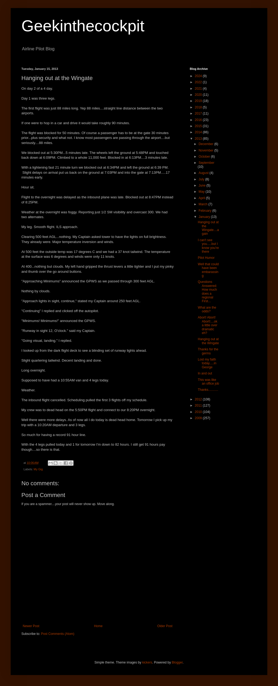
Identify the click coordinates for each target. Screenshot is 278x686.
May (202, 192)
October (205, 156)
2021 (199, 88)
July (202, 179)
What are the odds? (207, 309)
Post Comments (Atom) (57, 634)
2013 (199, 139)
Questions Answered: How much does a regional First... (207, 291)
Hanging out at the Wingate (208, 341)
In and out (205, 373)
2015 (199, 126)
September (206, 163)
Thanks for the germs (208, 351)
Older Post (164, 626)
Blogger (177, 662)
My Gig (38, 469)
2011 (199, 405)
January (205, 217)
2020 (199, 95)
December (206, 144)
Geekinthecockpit (82, 26)
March (203, 204)
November (206, 150)
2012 (199, 399)
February (205, 211)
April (202, 198)
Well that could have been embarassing (208, 270)
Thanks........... (208, 390)
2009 (199, 418)
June (202, 185)
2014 (199, 132)
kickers (147, 662)
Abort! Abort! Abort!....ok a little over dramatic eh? (207, 325)
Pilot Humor (206, 258)
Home (98, 626)
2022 (199, 82)
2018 (199, 107)
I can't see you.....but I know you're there (208, 245)
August (204, 173)
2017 (199, 113)
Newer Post (31, 626)
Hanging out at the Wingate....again (208, 228)
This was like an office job (208, 381)
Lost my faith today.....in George (207, 363)
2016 (199, 120)
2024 (199, 76)
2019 (199, 101)
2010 (199, 412)
